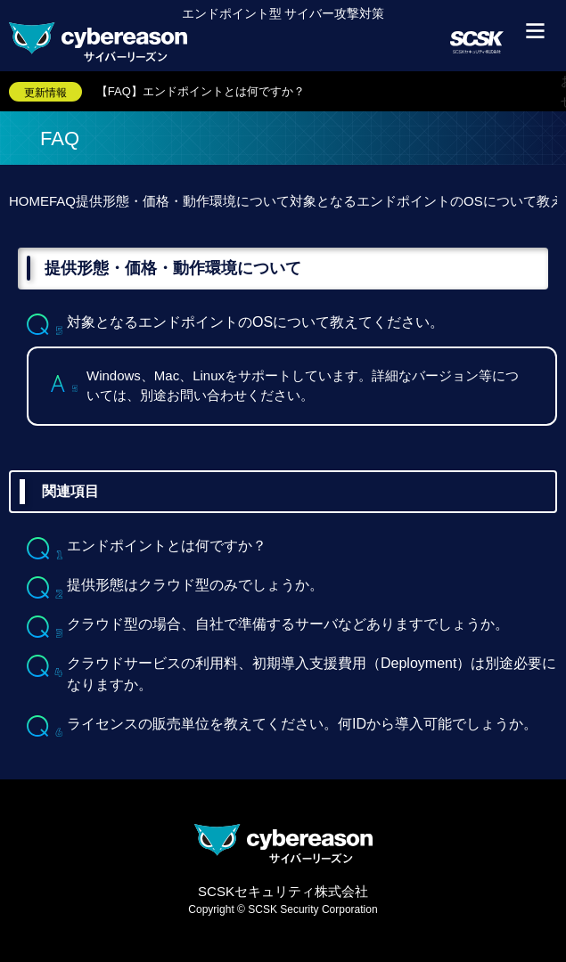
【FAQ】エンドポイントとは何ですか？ (200, 91)
